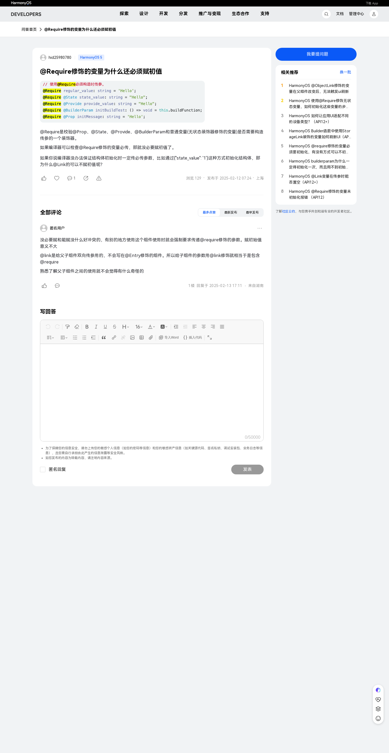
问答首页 (29, 29)
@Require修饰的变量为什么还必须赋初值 (80, 29)
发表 (247, 469)
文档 (340, 14)
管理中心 (356, 14)
